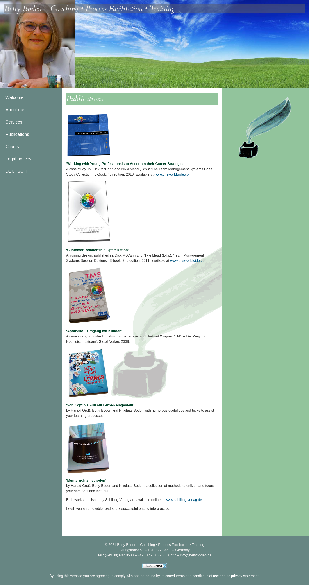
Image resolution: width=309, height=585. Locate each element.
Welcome (14, 97)
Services (13, 122)
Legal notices (18, 158)
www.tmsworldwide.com (173, 174)
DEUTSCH (16, 171)
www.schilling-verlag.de (184, 500)
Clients (12, 146)
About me (14, 109)
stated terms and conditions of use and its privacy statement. (212, 576)
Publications (17, 134)
